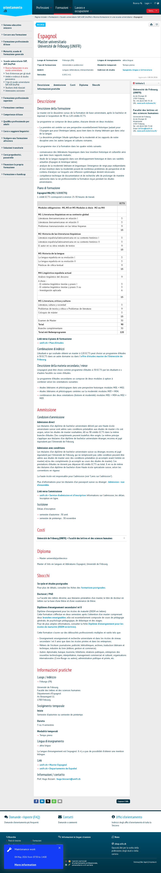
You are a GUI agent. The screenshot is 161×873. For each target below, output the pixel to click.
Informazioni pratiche (48, 88)
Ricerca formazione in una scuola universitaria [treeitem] (16, 69)
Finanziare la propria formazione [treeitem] (13, 166)
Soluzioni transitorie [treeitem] (13, 147)
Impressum (153, 862)
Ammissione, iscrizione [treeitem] (15, 90)
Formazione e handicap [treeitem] (14, 174)
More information (25, 864)
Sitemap (136, 862)
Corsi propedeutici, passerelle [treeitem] (12, 156)
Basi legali (144, 862)
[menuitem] (43, 7)
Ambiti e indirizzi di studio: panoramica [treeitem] (16, 78)
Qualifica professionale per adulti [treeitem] (16, 123)
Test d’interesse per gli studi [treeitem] (17, 73)
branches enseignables (54, 617)
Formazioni (53, 17)
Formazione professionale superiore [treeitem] (16, 99)
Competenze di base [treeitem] (13, 114)
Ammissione (60, 85)
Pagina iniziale (41, 17)
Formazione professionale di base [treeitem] (16, 43)
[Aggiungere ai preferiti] (156, 25)
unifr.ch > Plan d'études (52, 342)
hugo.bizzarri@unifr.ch (68, 779)
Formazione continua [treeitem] (13, 107)
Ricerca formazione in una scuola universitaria (113, 17)
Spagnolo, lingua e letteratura (137, 69)
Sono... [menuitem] (152, 10)
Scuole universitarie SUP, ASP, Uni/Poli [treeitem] (15, 63)
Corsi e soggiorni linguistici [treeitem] (16, 131)
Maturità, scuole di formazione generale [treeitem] (13, 53)
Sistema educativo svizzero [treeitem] (12, 26)
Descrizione (43, 85)
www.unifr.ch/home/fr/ (146, 103)
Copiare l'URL (123, 801)
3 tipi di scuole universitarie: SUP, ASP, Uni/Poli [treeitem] (17, 83)
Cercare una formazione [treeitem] (15, 34)
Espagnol (138, 17)
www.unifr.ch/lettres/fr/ (147, 131)
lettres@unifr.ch (145, 128)
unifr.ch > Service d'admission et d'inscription (63, 495)
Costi (72, 85)
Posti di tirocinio (14, 840)
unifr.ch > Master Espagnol (53, 764)
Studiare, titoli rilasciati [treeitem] (15, 87)
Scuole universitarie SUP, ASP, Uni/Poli (76, 17)
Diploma (83, 85)
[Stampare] (151, 25)
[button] (36, 801)
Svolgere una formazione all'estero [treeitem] (15, 140)
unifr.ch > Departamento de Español (58, 768)
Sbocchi (96, 85)
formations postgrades (93, 587)
